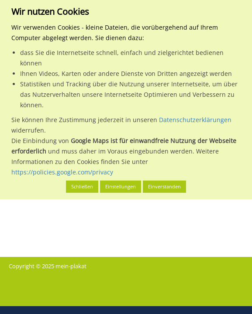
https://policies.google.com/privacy (62, 172)
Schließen (82, 186)
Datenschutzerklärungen (195, 120)
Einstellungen (120, 186)
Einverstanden (164, 186)
